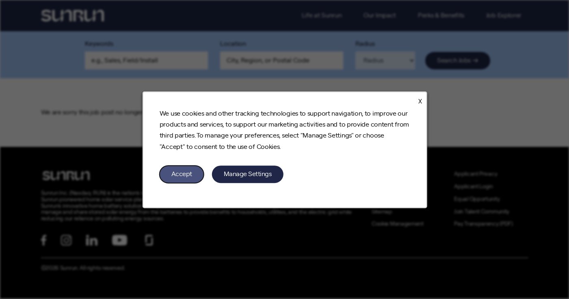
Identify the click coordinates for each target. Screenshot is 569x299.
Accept (181, 173)
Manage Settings (247, 173)
